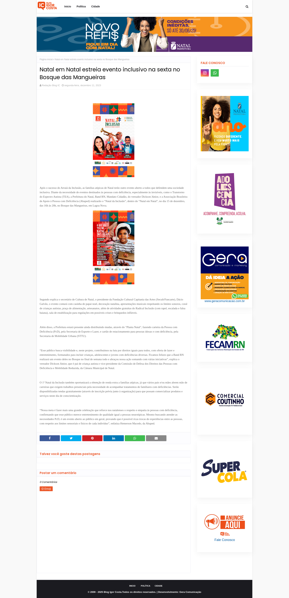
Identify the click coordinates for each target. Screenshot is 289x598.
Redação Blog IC (51, 85)
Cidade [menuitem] (95, 6)
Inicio (132, 586)
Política (145, 586)
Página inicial (46, 59)
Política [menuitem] (81, 6)
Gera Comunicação (190, 592)
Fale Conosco (224, 540)
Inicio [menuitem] (67, 6)
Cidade (158, 586)
